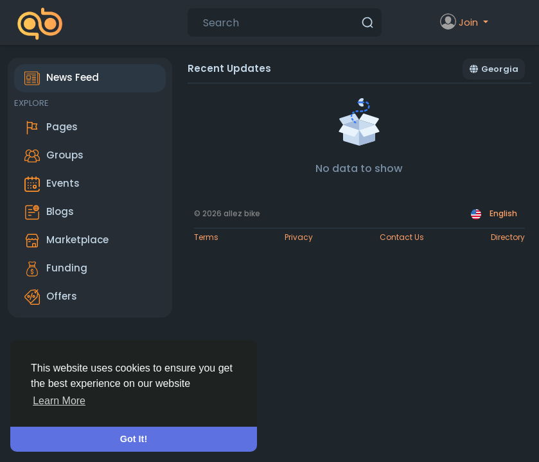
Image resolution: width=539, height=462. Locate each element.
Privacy (299, 237)
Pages (51, 127)
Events (52, 184)
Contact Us (402, 237)
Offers (50, 297)
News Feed (61, 78)
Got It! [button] (133, 439)
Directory (508, 237)
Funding (55, 269)
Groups (54, 156)
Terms (206, 237)
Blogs (49, 212)
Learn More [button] (59, 400)
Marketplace (66, 240)
